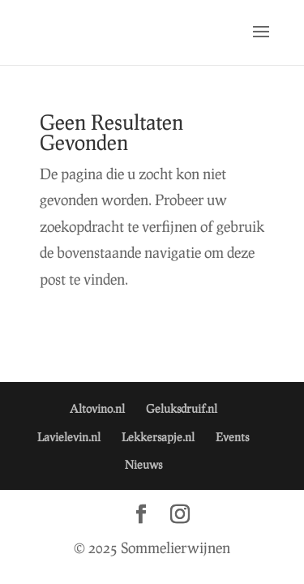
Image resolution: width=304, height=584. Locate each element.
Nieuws (143, 464)
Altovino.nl (97, 408)
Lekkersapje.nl (158, 437)
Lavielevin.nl (69, 437)
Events (232, 437)
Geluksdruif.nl (181, 408)
